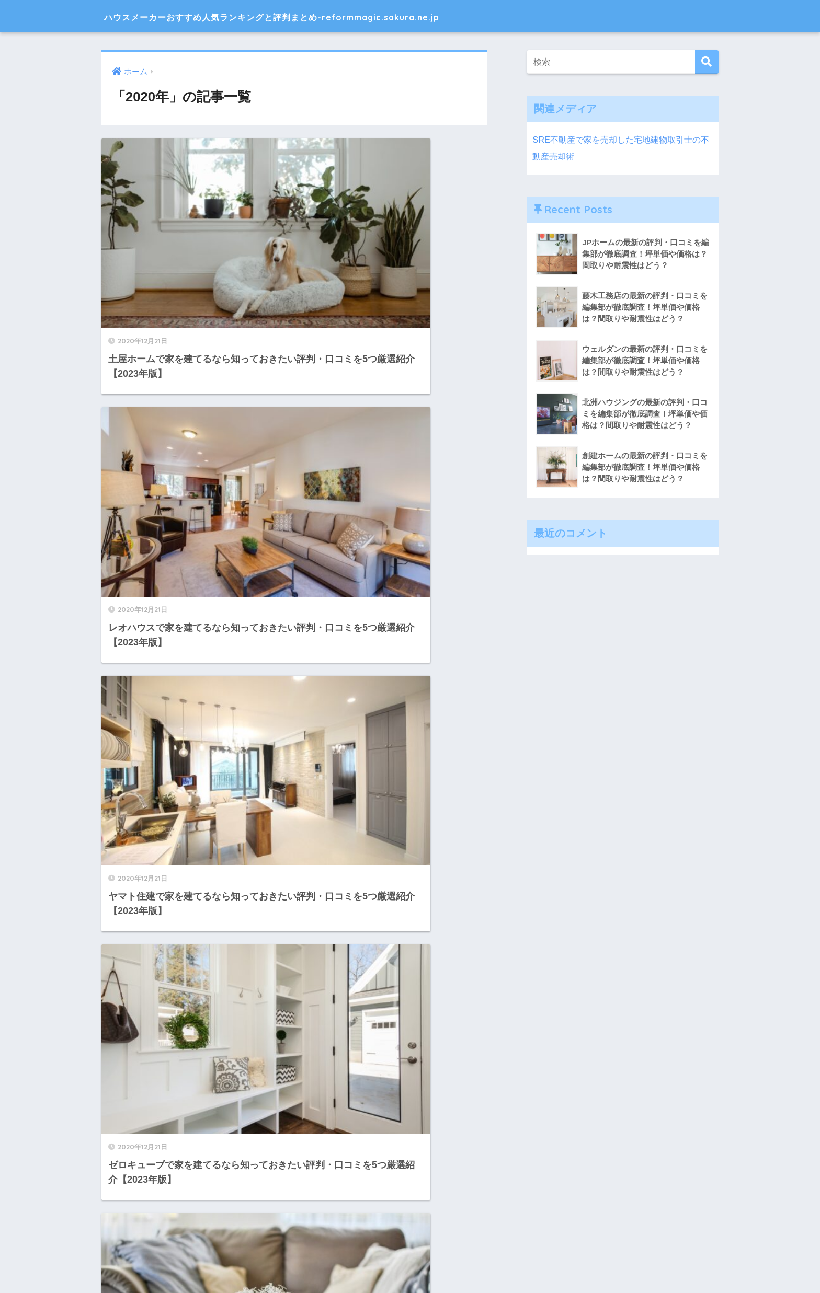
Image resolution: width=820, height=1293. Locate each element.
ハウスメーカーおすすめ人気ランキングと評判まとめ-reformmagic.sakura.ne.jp (342, 16)
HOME (410, 1248)
